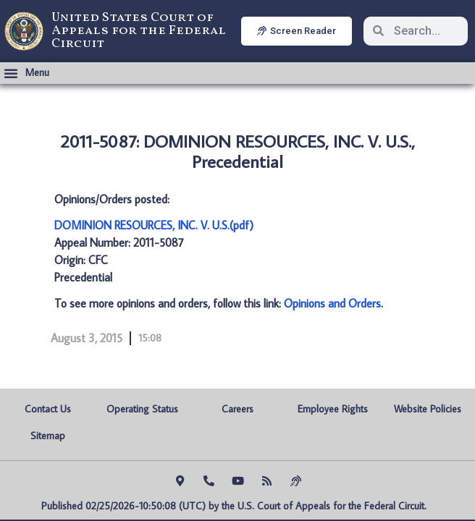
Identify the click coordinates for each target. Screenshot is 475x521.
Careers (237, 408)
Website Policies (427, 408)
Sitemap (47, 435)
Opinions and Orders (332, 303)
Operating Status (142, 408)
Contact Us (48, 408)
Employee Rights (333, 408)
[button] (26, 73)
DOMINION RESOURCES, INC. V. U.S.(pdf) (153, 225)
